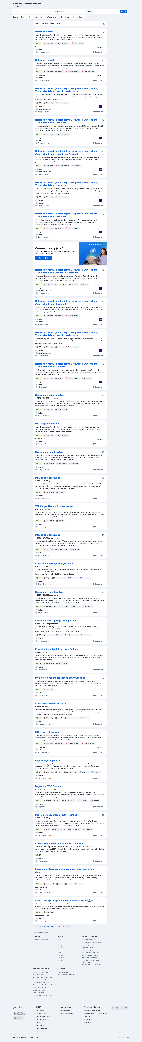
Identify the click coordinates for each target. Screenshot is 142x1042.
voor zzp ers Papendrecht (89, 947)
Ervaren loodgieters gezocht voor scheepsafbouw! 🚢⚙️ (64, 900)
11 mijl (90, 11)
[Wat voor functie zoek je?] (32, 11)
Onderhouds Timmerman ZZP (50, 703)
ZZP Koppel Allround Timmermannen (54, 506)
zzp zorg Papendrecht (88, 939)
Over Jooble (40, 1011)
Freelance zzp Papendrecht (41, 939)
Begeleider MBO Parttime (48, 786)
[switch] (103, 24)
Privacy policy (34, 1037)
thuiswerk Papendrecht (40, 980)
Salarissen (87, 1016)
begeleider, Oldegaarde (47, 760)
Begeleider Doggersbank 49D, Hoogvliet (56, 814)
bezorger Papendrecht (39, 990)
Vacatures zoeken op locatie (66, 974)
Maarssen (60, 947)
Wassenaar (61, 950)
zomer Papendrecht (38, 974)
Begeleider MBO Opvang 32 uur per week (56, 620)
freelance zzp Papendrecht (90, 957)
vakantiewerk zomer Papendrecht (43, 977)
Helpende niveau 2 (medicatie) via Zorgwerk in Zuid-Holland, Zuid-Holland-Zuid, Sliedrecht (66, 365)
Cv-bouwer (88, 1019)
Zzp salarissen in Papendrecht (42, 998)
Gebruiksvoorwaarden (20, 1037)
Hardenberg (61, 957)
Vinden (123, 11)
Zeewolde (61, 955)
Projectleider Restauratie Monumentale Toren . (59, 843)
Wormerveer (61, 963)
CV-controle (88, 1022)
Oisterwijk (60, 960)
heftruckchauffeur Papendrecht (42, 995)
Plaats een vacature (66, 1014)
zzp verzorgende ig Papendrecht (91, 945)
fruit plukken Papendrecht (40, 972)
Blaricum (60, 939)
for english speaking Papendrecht (43, 985)
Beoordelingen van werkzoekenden (95, 1014)
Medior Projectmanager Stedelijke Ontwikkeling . (60, 677)
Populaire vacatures (63, 972)
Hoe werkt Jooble (41, 1014)
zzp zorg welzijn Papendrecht (90, 950)
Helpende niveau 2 (44, 31)
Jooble (126, 1037)
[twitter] (122, 1008)
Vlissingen (61, 945)
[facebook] (113, 1008)
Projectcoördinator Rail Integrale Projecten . (58, 649)
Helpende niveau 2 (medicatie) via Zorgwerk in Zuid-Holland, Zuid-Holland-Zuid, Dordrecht (66, 121)
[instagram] (117, 1008)
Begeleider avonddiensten (49, 452)
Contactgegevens (42, 1019)
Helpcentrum (40, 1025)
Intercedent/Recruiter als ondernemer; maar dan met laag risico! (65, 870)
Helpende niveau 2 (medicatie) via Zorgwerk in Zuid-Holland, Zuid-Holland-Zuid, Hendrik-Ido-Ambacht (66, 90)
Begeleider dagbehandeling (49, 395)
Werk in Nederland (41, 1028)
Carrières (39, 1022)
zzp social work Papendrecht (90, 952)
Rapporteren (98, 52)
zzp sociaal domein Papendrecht (91, 964)
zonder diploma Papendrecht (41, 982)
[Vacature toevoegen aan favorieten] (103, 32)
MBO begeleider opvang (47, 423)
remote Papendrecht (39, 992)
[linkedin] (126, 1008)
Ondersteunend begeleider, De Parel (54, 563)
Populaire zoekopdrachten (42, 932)
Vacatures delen (65, 1011)
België (59, 942)
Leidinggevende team (43, 1016)
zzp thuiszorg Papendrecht (90, 955)
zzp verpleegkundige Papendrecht (92, 942)
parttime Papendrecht (39, 987)
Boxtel (59, 952)
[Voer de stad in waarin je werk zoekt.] (73, 11)
